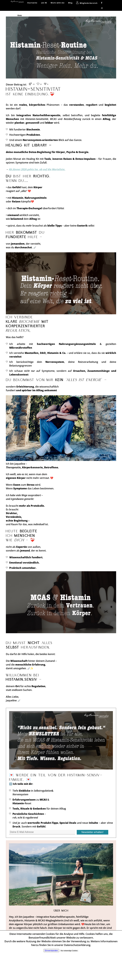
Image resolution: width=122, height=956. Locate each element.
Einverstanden (51, 950)
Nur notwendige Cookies (69, 951)
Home (19, 15)
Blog (70, 3)
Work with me (58, 3)
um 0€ (44, 3)
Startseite (32, 3)
